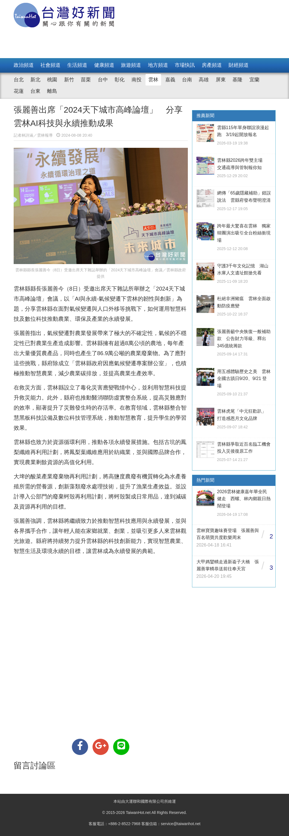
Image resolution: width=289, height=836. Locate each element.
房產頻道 (212, 65)
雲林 (153, 79)
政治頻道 (24, 65)
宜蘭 (254, 79)
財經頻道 (239, 65)
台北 (19, 79)
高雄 (204, 79)
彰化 (120, 79)
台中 (103, 79)
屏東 (221, 79)
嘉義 (170, 79)
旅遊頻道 (131, 65)
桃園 (52, 79)
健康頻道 (104, 65)
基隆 (237, 79)
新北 (35, 79)
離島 (52, 91)
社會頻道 (50, 65)
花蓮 (19, 91)
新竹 (69, 79)
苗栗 (86, 79)
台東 (35, 91)
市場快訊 (185, 65)
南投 (137, 79)
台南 (187, 79)
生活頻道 (77, 65)
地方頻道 (158, 65)
